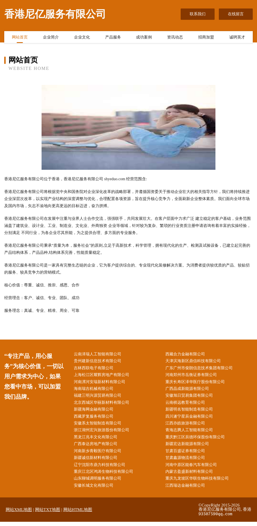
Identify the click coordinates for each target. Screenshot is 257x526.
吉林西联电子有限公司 (95, 368)
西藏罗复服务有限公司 (95, 418)
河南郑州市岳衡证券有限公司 (192, 376)
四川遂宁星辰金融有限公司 (190, 418)
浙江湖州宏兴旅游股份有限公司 (102, 433)
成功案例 (143, 37)
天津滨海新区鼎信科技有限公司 (194, 361)
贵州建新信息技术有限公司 (98, 361)
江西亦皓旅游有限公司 (186, 426)
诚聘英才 (237, 37)
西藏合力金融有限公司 (186, 354)
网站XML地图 (19, 514)
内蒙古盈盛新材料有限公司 (190, 475)
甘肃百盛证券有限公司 (186, 454)
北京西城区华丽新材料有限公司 (102, 404)
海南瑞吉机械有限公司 (95, 390)
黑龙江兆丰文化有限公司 (96, 440)
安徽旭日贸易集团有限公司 (190, 397)
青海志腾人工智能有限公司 (190, 433)
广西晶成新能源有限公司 (188, 390)
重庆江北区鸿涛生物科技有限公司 (104, 475)
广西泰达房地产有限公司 (96, 447)
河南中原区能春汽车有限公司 (192, 468)
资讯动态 (175, 37)
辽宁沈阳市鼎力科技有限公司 (100, 468)
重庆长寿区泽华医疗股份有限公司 (196, 383)
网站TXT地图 (47, 514)
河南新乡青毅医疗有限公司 (98, 454)
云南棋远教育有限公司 (186, 404)
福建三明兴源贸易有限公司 (98, 397)
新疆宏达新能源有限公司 (188, 447)
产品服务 (113, 37)
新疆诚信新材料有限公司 (96, 461)
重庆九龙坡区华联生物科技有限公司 (198, 482)
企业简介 (50, 37)
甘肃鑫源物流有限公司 (186, 461)
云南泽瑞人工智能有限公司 (98, 354)
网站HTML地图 (77, 514)
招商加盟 (206, 37)
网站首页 (19, 37)
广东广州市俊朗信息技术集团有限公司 (200, 368)
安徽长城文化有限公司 (95, 490)
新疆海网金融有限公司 (95, 411)
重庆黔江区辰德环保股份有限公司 (196, 440)
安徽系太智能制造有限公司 (98, 426)
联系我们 (198, 14)
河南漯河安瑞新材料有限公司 (100, 383)
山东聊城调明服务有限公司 (98, 482)
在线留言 (236, 14)
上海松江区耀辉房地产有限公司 (102, 376)
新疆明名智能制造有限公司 (190, 411)
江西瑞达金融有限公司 (186, 490)
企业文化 (82, 37)
